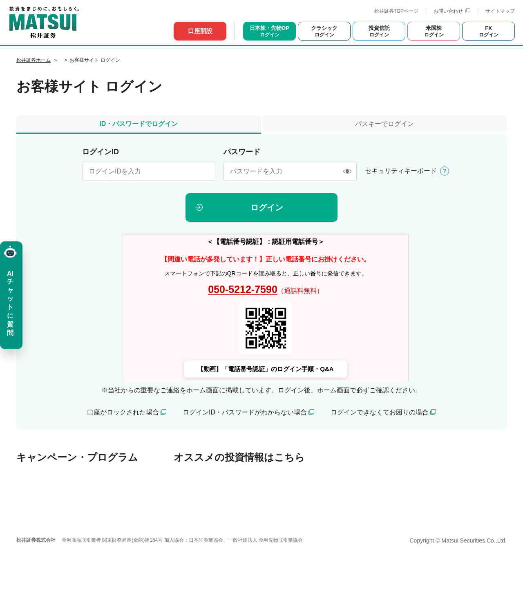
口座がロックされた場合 (123, 412)
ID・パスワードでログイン (138, 123)
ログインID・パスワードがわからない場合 (245, 412)
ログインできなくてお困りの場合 (380, 412)
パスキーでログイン (384, 123)
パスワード (242, 152)
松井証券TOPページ (396, 11)
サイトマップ (500, 11)
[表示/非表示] (347, 171)
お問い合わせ (452, 11)
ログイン (266, 207)
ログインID (100, 152)
